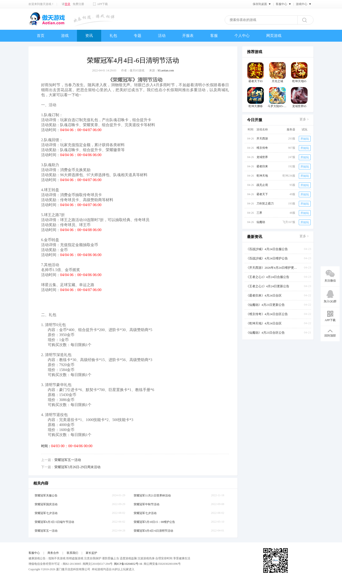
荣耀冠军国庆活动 (46, 504)
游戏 (65, 36)
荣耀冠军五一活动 (67, 460)
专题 (137, 36)
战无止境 (262, 185)
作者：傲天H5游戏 (133, 70)
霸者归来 (262, 166)
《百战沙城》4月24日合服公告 (267, 249)
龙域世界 (262, 157)
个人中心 (242, 36)
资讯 (89, 36)
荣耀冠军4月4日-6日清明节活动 (153, 530)
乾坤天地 (262, 175)
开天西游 (262, 138)
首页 (40, 36)
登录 (67, 4)
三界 (259, 212)
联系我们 (72, 553)
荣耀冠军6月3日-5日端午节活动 (54, 522)
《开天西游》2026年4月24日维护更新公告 (272, 267)
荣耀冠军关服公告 (46, 495)
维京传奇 (262, 147)
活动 (162, 36)
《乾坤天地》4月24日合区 (264, 323)
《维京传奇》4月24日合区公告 (267, 314)
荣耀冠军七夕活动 (46, 513)
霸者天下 (262, 194)
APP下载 (102, 4)
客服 (214, 36)
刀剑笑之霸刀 (265, 203)
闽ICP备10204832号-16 (128, 563)
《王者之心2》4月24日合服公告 (267, 277)
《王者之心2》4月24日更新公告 (267, 286)
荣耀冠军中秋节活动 (146, 504)
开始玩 (304, 138)
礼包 (113, 36)
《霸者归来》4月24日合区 (264, 295)
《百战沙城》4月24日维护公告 (267, 258)
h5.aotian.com (166, 70)
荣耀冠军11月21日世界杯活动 (152, 495)
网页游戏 (273, 36)
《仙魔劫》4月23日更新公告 (265, 305)
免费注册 (78, 4)
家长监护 (91, 553)
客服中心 (34, 553)
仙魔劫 (260, 222)
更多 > (304, 119)
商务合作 (53, 553)
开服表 (188, 36)
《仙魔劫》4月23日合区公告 (265, 332)
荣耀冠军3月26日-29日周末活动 (77, 467)
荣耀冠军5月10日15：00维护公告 (154, 522)
